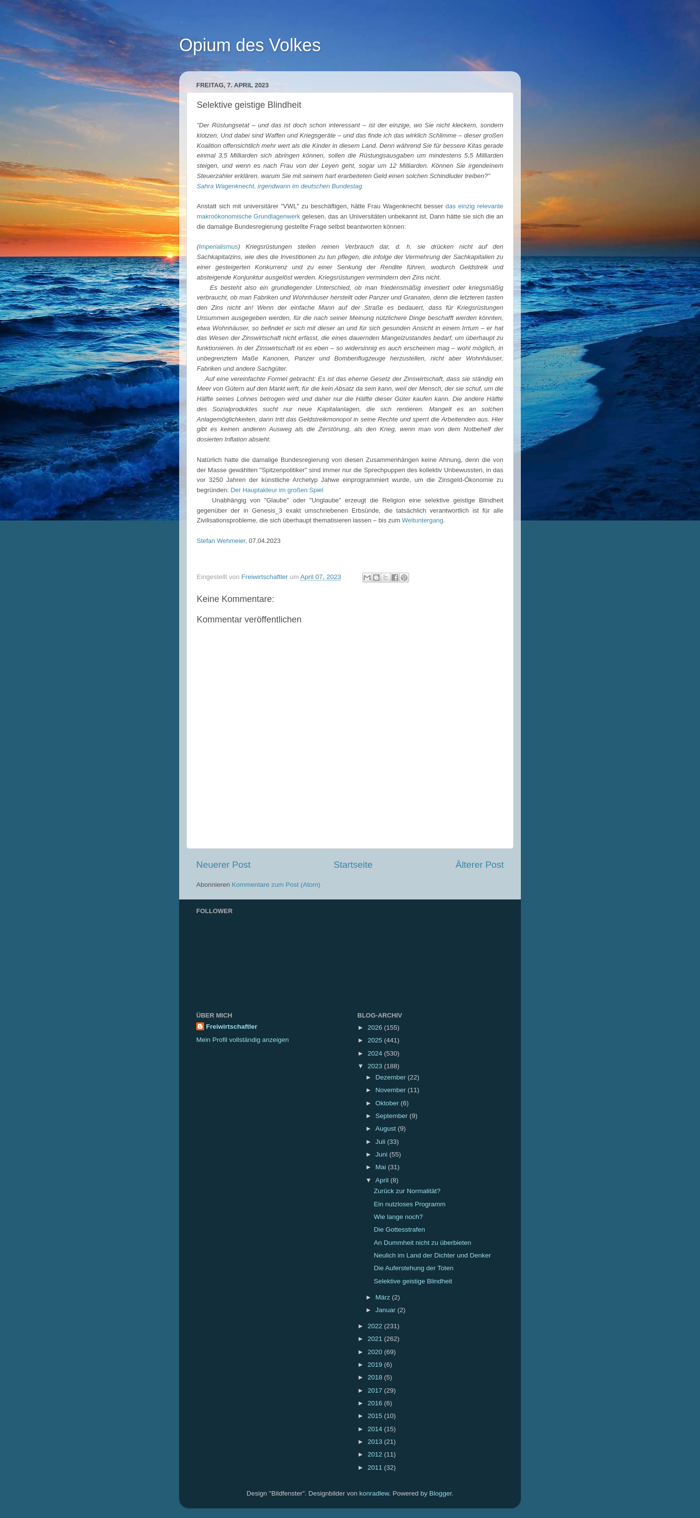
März (383, 1297)
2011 (376, 1467)
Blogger (440, 1493)
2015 (376, 1415)
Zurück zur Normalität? (407, 1191)
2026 (376, 1027)
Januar (386, 1310)
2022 (376, 1326)
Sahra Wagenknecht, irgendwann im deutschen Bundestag (279, 186)
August (386, 1128)
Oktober (388, 1103)
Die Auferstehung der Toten (413, 1268)
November (391, 1090)
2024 (376, 1053)
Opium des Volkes (250, 45)
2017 (376, 1390)
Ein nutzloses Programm (410, 1204)
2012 (376, 1454)
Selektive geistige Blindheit (413, 1281)
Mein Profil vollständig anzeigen (242, 1039)
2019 (376, 1364)
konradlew (374, 1493)
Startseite (352, 864)
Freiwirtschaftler (231, 1026)
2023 (376, 1066)
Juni (382, 1154)
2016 (376, 1403)
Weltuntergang (422, 520)
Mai (381, 1167)
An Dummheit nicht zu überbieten (423, 1242)
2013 (376, 1441)
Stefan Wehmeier (221, 540)
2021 (376, 1338)
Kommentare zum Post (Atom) (276, 884)
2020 (376, 1352)
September (392, 1115)
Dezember (391, 1077)
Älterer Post (479, 864)
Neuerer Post (223, 864)
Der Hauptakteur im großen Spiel (276, 490)
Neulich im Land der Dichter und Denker (432, 1255)
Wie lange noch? (398, 1216)
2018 (376, 1377)
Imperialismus (218, 246)
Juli (381, 1141)
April (383, 1180)
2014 (376, 1429)
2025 (376, 1040)
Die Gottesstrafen (399, 1229)
